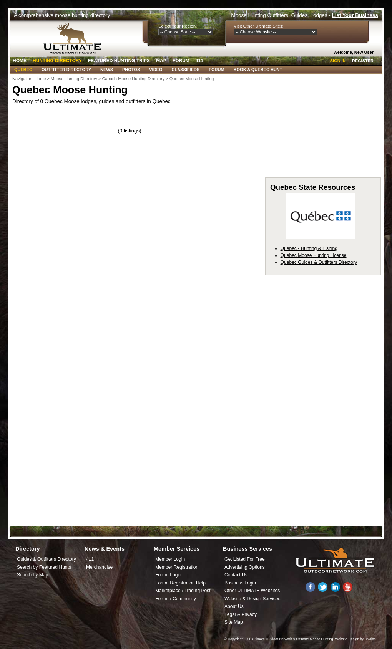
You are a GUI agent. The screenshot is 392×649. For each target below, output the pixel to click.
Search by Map (32, 575)
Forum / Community (175, 598)
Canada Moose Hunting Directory (133, 78)
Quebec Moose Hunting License (314, 255)
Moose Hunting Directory (74, 78)
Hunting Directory (57, 60)
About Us (234, 606)
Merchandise (99, 567)
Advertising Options (244, 567)
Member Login (170, 559)
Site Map (233, 622)
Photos (131, 69)
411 (199, 60)
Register (363, 60)
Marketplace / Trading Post (183, 590)
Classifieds (186, 69)
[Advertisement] (196, 464)
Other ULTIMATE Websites (252, 590)
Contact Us (235, 575)
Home (20, 60)
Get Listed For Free (244, 559)
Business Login (240, 583)
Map (161, 60)
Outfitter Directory (66, 69)
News (106, 69)
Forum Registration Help (180, 583)
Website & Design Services (252, 598)
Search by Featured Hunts (44, 567)
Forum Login (168, 575)
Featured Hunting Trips (119, 60)
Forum (181, 60)
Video (155, 69)
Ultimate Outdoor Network (272, 639)
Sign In (338, 60)
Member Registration (176, 567)
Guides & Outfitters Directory (46, 559)
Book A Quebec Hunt (258, 69)
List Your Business (355, 15)
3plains (370, 639)
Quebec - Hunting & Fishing (309, 248)
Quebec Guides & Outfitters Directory (319, 262)
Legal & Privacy (240, 614)
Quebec (23, 69)
